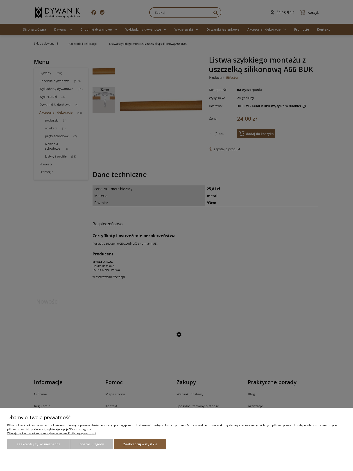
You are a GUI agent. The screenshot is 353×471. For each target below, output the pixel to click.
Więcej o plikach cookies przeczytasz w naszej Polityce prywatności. (51, 433)
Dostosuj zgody (91, 444)
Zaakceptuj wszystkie (140, 444)
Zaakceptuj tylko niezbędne (38, 444)
